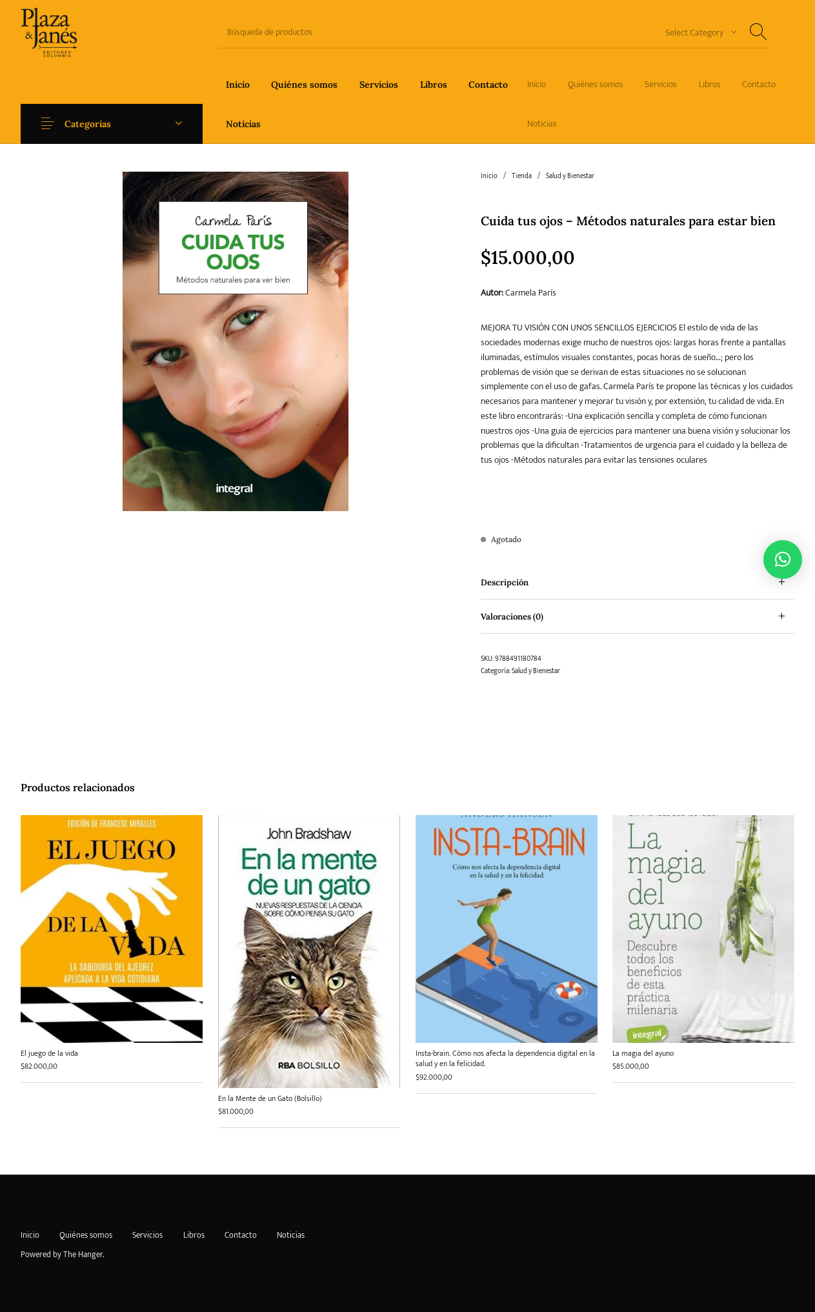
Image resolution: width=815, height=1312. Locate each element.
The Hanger (83, 1254)
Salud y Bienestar (570, 176)
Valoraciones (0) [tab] (512, 616)
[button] (782, 559)
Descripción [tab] (504, 582)
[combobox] (696, 32)
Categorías (88, 124)
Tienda (522, 176)
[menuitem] (238, 84)
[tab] (637, 582)
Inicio (489, 176)
